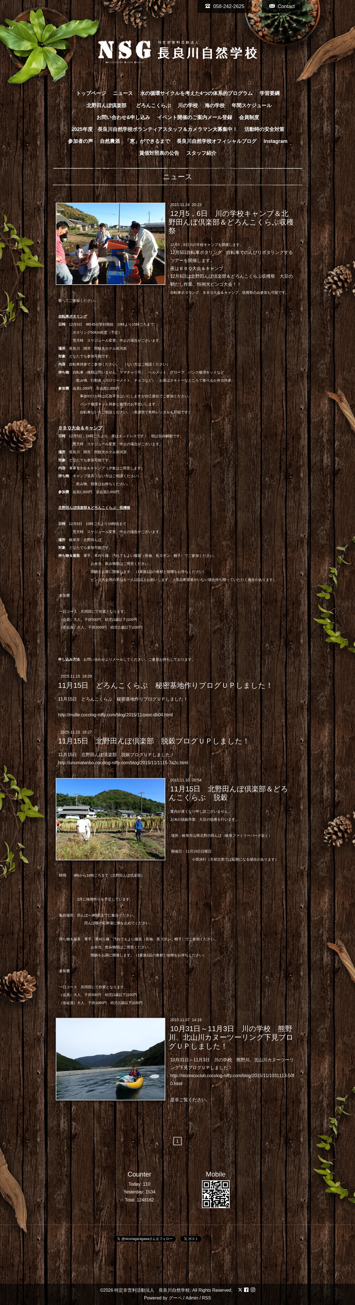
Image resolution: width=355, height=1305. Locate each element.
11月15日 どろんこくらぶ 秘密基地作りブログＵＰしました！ (165, 685)
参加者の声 (80, 141)
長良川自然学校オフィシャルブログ (217, 141)
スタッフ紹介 (201, 153)
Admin (192, 1298)
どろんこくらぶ (153, 105)
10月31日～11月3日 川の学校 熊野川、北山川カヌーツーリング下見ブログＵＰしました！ (231, 1037)
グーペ (175, 1298)
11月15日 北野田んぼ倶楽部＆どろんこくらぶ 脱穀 (228, 793)
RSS (206, 1298)
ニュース (123, 93)
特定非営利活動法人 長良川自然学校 (152, 1290)
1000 (99, 627)
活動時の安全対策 (264, 129)
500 (95, 619)
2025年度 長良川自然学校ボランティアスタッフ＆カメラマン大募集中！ (154, 129)
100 (130, 619)
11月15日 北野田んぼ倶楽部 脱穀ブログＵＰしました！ (154, 741)
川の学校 (188, 105)
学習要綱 (270, 93)
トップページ (91, 93)
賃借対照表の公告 (159, 153)
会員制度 (249, 117)
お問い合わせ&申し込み (123, 117)
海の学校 (215, 105)
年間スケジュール (252, 105)
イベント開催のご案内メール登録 (194, 117)
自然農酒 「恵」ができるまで (135, 141)
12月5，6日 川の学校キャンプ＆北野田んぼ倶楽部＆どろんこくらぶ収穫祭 (231, 222)
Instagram (276, 141)
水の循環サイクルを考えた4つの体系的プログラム (196, 93)
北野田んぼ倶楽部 (109, 105)
